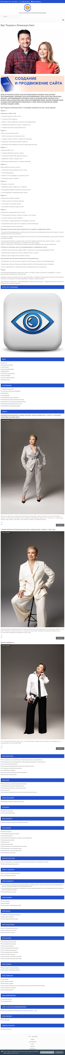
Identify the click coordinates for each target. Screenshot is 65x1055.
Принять (59, 1052)
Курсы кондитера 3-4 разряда (9, 987)
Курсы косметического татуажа (9, 930)
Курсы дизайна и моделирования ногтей (11, 905)
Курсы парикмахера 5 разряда (9, 891)
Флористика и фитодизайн (8, 840)
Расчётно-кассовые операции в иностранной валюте (14, 772)
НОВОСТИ (4, 362)
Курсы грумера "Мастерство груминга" (11, 969)
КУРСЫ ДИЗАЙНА (6, 375)
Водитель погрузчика (7, 1029)
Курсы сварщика (6, 1019)
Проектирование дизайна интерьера (10, 833)
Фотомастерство (6, 842)
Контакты (32, 1046)
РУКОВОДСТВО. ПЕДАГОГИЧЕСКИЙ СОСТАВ (13, 399)
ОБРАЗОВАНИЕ (5, 395)
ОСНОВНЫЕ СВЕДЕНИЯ (8, 389)
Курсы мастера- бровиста (8, 916)
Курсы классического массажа (9, 941)
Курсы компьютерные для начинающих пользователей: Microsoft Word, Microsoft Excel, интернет (25, 861)
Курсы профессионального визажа (10, 918)
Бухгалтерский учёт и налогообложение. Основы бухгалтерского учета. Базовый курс (22, 759)
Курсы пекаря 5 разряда (7, 989)
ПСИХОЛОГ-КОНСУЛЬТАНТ (8, 373)
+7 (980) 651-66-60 (25, 1)
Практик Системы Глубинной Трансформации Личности (15, 822)
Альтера (34, 1036)
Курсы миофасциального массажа (10, 952)
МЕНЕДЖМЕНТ (5, 371)
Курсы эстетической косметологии (10, 928)
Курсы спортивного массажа (8, 954)
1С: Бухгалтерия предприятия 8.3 (10, 763)
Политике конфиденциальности (26, 1053)
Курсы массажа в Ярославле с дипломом (11, 956)
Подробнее (60, 525)
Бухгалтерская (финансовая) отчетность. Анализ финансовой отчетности (19, 792)
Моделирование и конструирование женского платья (14, 846)
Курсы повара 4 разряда (7, 981)
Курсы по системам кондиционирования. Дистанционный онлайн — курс (19, 1010)
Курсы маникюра (6, 901)
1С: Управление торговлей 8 (8, 770)
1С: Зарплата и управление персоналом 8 (12, 768)
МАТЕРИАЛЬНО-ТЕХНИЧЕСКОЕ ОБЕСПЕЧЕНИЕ (14, 401)
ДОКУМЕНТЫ (5, 393)
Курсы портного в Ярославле (8, 852)
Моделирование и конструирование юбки (11, 848)
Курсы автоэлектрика (7, 999)
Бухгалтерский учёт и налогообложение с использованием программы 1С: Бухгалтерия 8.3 (23, 761)
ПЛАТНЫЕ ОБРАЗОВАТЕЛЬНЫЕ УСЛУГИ (12, 403)
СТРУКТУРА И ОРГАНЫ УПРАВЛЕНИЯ (11, 391)
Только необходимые (47, 1052)
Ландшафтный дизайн (7, 835)
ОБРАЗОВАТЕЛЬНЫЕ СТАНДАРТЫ (10, 397)
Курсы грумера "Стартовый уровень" (10, 967)
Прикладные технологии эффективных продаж (13, 801)
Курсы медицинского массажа (9, 943)
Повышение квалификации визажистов (11, 914)
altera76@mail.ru (37, 1)
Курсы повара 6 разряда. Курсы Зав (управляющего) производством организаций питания (23, 985)
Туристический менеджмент (8, 812)
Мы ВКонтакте (32, 1048)
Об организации (32, 1041)
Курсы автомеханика (7, 1001)
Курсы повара (5, 979)
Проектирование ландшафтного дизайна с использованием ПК (17, 837)
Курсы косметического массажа (9, 950)
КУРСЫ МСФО (5, 367)
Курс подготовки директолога (9, 875)
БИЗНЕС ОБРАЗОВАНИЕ (8, 369)
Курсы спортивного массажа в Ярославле (12, 958)
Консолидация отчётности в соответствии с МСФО (14, 788)
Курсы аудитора (5, 790)
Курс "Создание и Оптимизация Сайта (11, 873)
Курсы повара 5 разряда (7, 983)
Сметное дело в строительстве (9, 774)
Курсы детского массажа (7, 945)
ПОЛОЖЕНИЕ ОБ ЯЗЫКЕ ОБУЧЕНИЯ (11, 405)
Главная (32, 1039)
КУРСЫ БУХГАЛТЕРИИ (7, 365)
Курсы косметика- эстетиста (8, 932)
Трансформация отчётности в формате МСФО (13, 785)
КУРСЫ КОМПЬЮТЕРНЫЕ (8, 377)
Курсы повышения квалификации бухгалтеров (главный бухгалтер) (18, 766)
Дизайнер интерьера (7, 831)
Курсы (32, 1044)
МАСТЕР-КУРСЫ (6, 379)
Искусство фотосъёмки (7, 844)
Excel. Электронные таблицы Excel (10, 864)
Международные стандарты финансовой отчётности (14, 783)
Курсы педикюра (6, 903)
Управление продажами (7, 810)
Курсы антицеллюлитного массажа (10, 948)
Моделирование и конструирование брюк (11, 850)
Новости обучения (6, 420)
